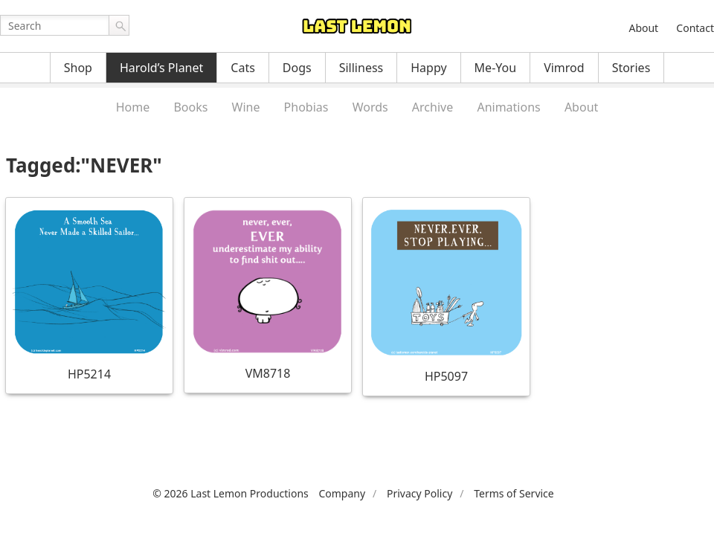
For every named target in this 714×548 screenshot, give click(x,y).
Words (370, 107)
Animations (508, 107)
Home (133, 107)
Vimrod (564, 67)
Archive (432, 107)
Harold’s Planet (161, 67)
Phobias (306, 107)
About (643, 28)
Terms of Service (514, 493)
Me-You (496, 67)
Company (341, 493)
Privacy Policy (419, 493)
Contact (695, 28)
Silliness (361, 67)
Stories (631, 67)
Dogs (297, 67)
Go (119, 25)
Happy (428, 67)
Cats (243, 67)
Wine (246, 107)
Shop (78, 67)
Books (190, 107)
